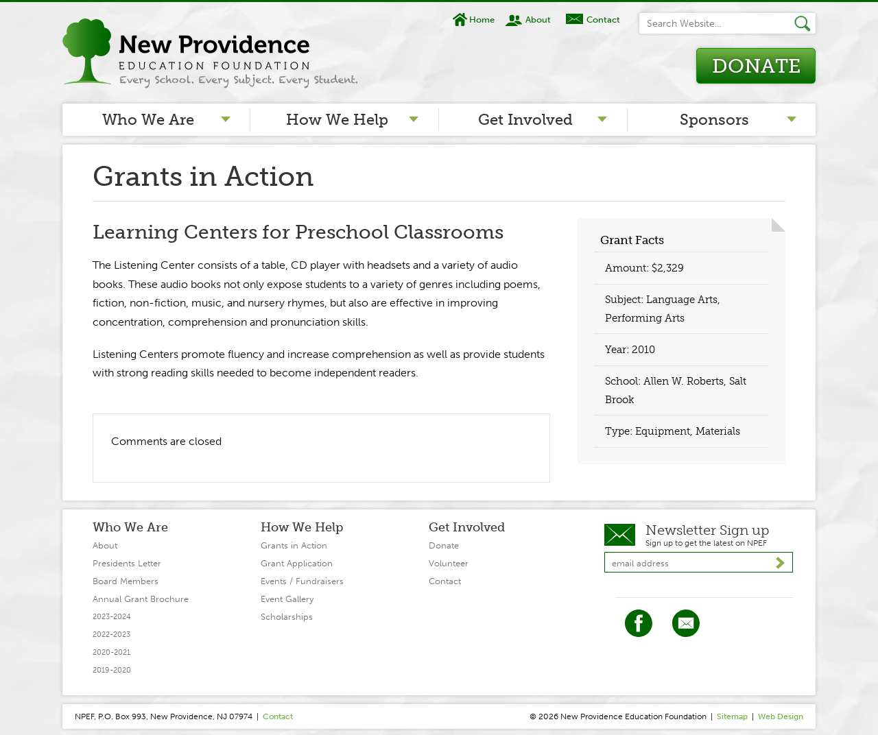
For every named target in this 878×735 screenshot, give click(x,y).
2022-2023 (111, 634)
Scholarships (287, 617)
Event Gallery (287, 599)
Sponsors (714, 119)
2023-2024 (112, 616)
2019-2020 (112, 670)
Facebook (638, 623)
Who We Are (148, 119)
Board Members (125, 581)
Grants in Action (294, 545)
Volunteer (448, 563)
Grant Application (297, 563)
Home (482, 19)
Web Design (780, 716)
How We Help (337, 119)
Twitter (686, 623)
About (538, 19)
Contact (603, 19)
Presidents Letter (127, 563)
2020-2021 (111, 652)
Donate (756, 66)
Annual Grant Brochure (141, 599)
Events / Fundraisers (302, 581)
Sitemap (732, 716)
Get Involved (525, 119)
